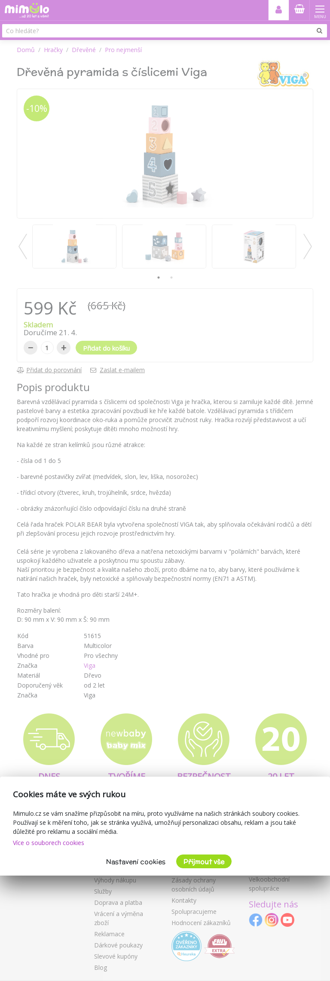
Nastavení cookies (135, 861)
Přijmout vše (203, 861)
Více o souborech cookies (48, 843)
